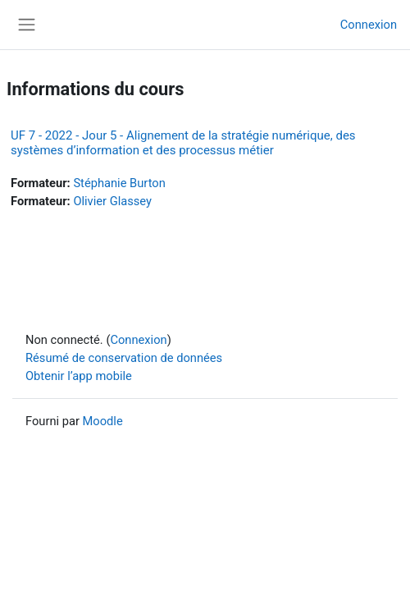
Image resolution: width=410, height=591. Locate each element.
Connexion (368, 24)
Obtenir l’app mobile (78, 376)
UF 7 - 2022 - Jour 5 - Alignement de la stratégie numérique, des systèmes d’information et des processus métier (183, 143)
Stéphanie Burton (119, 183)
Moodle (103, 421)
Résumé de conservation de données (123, 357)
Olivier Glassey (112, 201)
